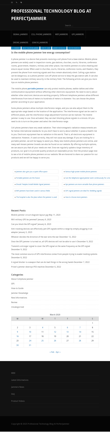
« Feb (52, 352)
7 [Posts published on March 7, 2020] (80, 327)
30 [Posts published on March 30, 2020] (17, 345)
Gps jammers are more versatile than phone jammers (84, 184)
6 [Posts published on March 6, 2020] (67, 327)
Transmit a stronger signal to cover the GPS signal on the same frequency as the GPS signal (50, 246)
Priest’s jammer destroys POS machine (28, 267)
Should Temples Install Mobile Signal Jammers (33, 184)
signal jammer (20, 34)
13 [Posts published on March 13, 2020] (67, 332)
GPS (12, 284)
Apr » (58, 352)
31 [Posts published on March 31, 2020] (30, 345)
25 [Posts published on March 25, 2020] (42, 341)
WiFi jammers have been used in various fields (33, 191)
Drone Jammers (20, 42)
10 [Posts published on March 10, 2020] (30, 332)
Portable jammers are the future (28, 178)
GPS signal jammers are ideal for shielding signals (83, 191)
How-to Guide (45, 48)
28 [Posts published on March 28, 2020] (80, 341)
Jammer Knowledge (59, 48)
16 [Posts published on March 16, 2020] (17, 336)
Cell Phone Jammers (41, 34)
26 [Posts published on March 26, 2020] (55, 341)
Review (14, 302)
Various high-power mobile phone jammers (81, 172)
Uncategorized (17, 307)
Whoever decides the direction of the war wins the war (35, 237)
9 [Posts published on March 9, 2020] (17, 332)
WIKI (13, 373)
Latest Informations (19, 380)
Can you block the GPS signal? (24, 224)
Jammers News (17, 387)
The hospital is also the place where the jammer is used (36, 197)
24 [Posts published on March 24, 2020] (30, 341)
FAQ (13, 394)
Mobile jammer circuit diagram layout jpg (29, 215)
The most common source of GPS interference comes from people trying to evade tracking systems (54, 254)
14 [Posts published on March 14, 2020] (80, 332)
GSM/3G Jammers (40, 42)
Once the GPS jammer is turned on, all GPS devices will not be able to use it (44, 241)
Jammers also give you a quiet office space (31, 172)
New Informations (74, 48)
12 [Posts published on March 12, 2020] (55, 332)
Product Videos (18, 401)
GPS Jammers (78, 34)
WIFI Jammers (61, 34)
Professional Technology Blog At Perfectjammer (48, 424)
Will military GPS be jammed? (24, 219)
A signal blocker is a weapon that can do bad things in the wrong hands (42, 262)
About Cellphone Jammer (30, 48)
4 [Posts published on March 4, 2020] (42, 327)
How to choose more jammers (76, 197)
